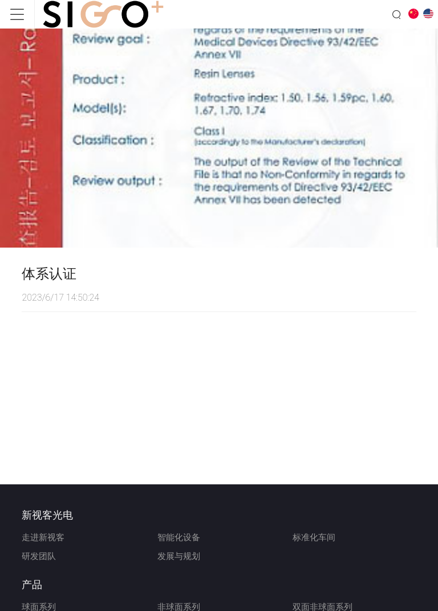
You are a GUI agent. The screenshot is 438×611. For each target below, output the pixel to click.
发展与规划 (178, 556)
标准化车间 (314, 537)
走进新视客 (43, 537)
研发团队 (39, 556)
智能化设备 (178, 537)
